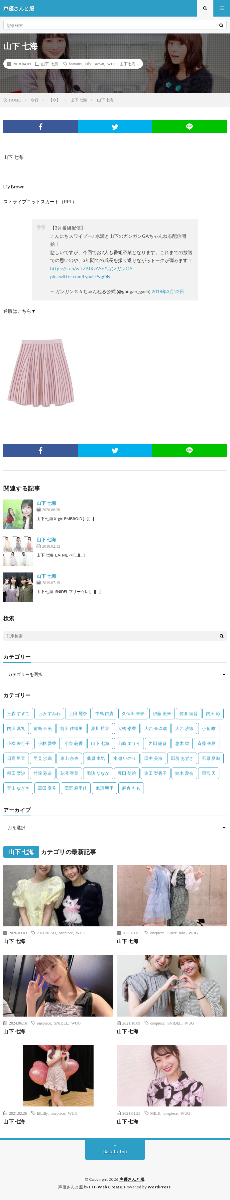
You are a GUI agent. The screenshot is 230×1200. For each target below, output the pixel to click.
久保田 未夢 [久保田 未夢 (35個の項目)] (133, 713)
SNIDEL (61, 1023)
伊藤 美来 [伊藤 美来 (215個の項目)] (162, 713)
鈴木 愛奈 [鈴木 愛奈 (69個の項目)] (184, 773)
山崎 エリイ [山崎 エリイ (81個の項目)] (129, 743)
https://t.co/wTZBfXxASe (77, 268)
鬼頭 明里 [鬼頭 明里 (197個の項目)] (104, 788)
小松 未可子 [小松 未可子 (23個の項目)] (18, 743)
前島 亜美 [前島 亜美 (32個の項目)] (43, 728)
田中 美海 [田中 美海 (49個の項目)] (153, 758)
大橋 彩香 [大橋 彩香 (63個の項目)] (127, 728)
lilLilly (42, 1113)
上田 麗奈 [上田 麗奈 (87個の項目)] (78, 713)
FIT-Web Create (105, 1186)
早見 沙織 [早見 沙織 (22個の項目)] (43, 758)
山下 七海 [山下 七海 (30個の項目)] (100, 743)
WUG (112, 64)
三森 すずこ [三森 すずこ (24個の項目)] (18, 713)
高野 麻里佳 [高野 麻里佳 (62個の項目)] (75, 788)
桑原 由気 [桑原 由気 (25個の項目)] (96, 758)
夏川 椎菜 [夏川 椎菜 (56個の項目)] (100, 728)
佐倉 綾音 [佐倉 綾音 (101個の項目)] (188, 713)
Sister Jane (177, 933)
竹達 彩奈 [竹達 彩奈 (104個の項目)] (43, 773)
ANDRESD (46, 933)
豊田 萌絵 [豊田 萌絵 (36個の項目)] (127, 773)
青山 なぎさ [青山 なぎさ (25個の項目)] (18, 788)
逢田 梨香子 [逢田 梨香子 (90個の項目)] (155, 773)
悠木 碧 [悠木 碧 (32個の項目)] (182, 743)
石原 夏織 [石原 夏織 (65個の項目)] (211, 758)
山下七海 (128, 64)
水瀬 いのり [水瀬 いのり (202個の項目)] (124, 758)
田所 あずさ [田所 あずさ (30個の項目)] (182, 758)
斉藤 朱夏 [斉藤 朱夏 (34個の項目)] (206, 743)
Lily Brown (94, 64)
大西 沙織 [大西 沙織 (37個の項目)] (184, 728)
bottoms (75, 64)
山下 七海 (50, 64)
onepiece (66, 933)
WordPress (159, 1186)
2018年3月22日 (168, 291)
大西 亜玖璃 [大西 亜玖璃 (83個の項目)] (155, 728)
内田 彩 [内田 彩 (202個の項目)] (213, 713)
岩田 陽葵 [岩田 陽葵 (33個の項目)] (158, 743)
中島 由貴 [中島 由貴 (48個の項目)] (104, 713)
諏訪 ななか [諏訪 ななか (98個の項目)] (98, 773)
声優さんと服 (131, 1179)
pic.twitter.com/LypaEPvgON (80, 276)
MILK (155, 1113)
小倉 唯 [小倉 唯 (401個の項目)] (209, 728)
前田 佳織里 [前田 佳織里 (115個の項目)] (71, 728)
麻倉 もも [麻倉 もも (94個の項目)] (131, 788)
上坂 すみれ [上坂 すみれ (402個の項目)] (49, 713)
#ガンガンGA (118, 268)
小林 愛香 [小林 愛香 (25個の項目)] (47, 743)
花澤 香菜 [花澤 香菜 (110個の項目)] (69, 773)
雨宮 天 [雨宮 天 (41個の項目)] (209, 773)
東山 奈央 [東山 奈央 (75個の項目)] (69, 758)
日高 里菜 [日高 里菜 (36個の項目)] (16, 758)
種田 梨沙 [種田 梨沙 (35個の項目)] (16, 773)
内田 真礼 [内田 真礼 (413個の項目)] (16, 728)
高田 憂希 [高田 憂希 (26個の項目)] (47, 788)
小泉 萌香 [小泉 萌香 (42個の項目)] (73, 743)
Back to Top (115, 1151)
